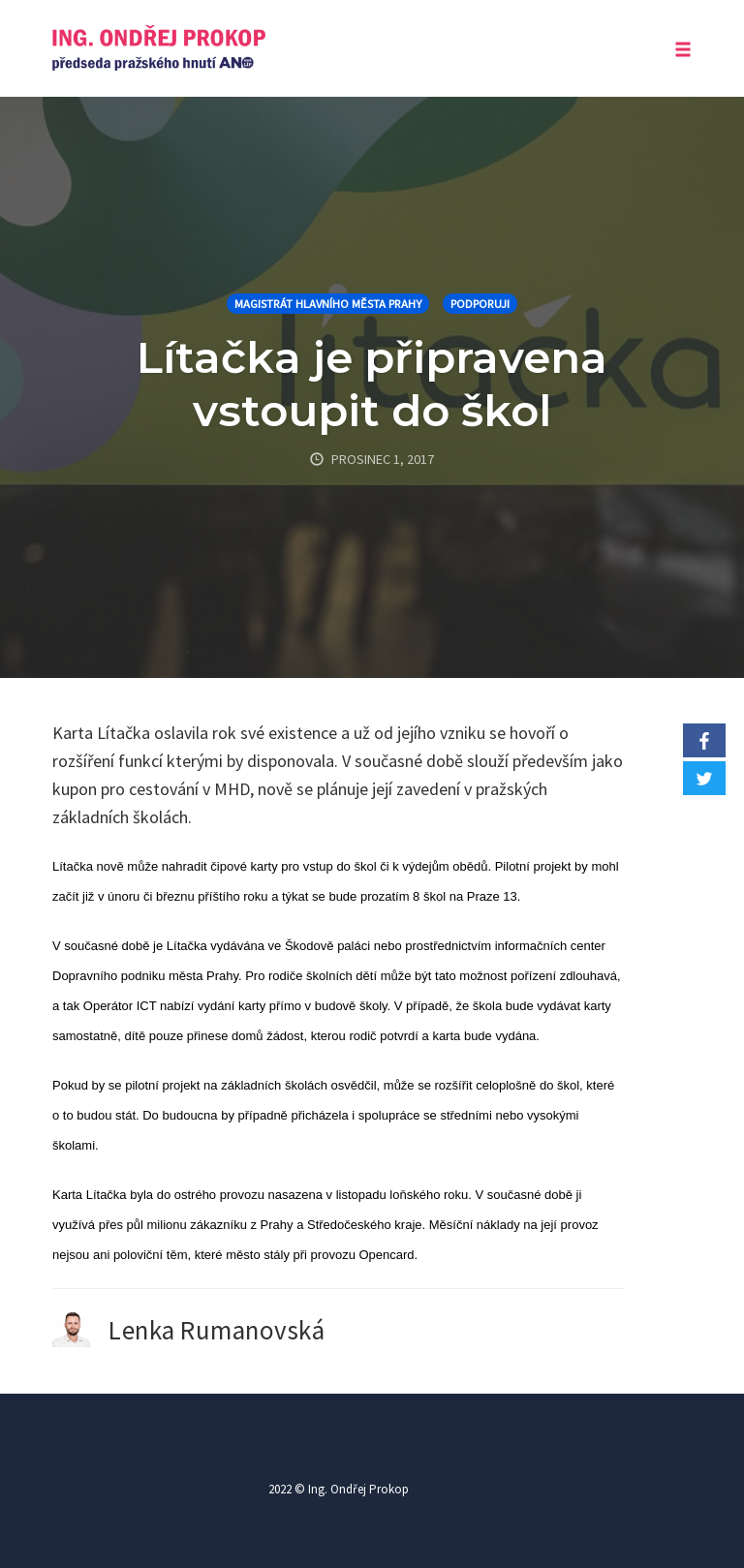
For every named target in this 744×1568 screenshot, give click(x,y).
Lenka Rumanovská (216, 1329)
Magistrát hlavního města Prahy (327, 303)
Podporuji (480, 303)
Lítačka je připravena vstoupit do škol (372, 383)
